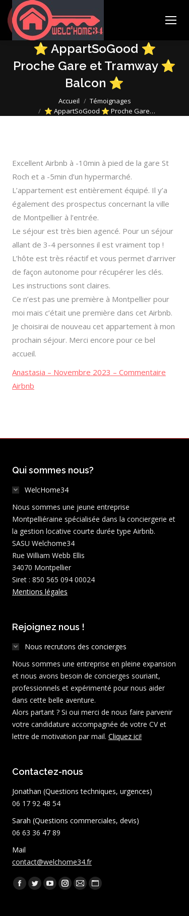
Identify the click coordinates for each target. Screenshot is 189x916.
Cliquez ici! (125, 736)
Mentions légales (40, 591)
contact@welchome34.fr (52, 862)
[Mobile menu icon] (171, 20)
